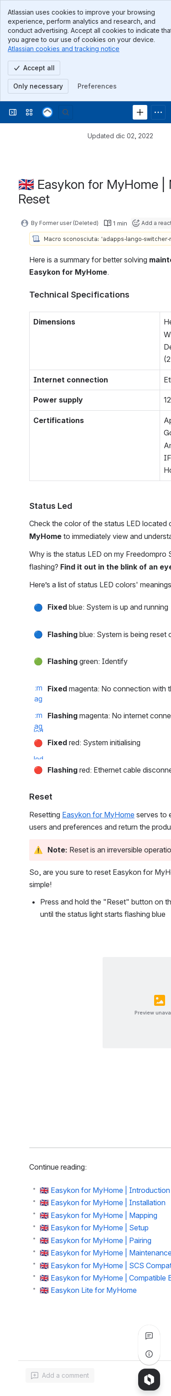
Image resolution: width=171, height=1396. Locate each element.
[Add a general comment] (60, 1375)
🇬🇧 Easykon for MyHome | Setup (94, 1227)
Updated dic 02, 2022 (120, 136)
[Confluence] (47, 112)
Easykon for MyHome (98, 814)
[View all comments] (149, 1335)
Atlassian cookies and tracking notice (63, 48)
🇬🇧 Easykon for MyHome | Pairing (95, 1240)
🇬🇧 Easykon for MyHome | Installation (103, 1202)
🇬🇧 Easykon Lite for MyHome (88, 1290)
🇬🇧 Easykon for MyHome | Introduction (105, 1190)
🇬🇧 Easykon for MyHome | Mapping (98, 1215)
